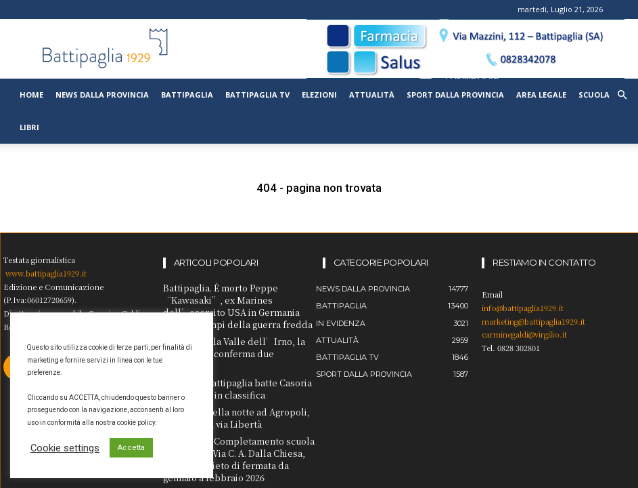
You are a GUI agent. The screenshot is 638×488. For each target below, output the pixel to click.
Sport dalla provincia (455, 94)
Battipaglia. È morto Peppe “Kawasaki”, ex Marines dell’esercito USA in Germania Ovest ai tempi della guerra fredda (238, 304)
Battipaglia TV (257, 94)
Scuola (594, 94)
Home (31, 94)
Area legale (541, 94)
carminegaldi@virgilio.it (524, 334)
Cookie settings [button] (64, 448)
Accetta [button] (131, 447)
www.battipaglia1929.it (46, 273)
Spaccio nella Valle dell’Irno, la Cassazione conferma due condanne (229, 341)
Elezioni (319, 94)
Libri (29, 127)
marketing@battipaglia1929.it (533, 321)
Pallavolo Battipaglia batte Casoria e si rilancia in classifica (231, 367)
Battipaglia (187, 94)
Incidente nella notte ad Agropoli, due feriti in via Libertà (232, 394)
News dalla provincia (102, 94)
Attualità (371, 94)
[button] (622, 95)
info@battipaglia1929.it (523, 307)
